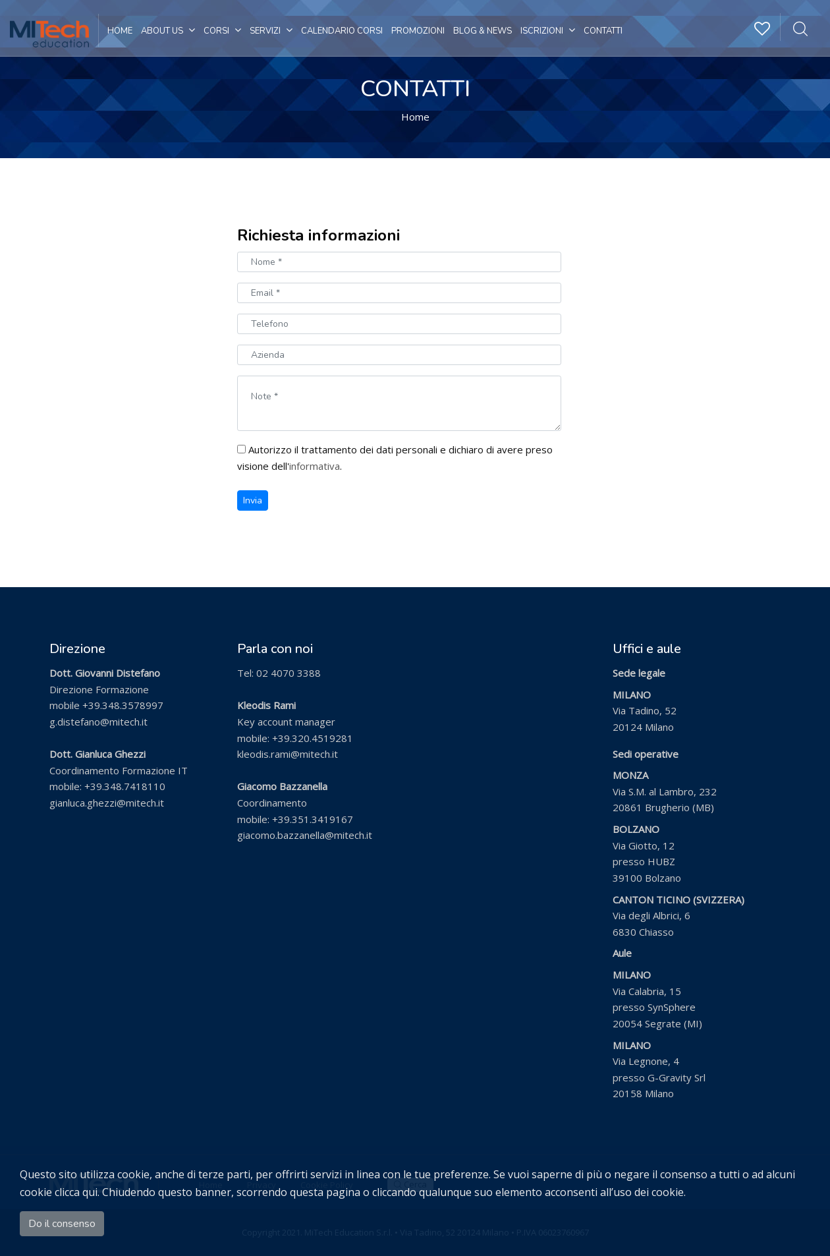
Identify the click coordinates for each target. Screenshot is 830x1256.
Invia (252, 500)
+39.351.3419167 (312, 819)
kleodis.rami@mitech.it (287, 753)
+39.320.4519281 (312, 738)
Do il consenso (62, 1223)
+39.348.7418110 (124, 786)
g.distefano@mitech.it (98, 721)
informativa (314, 465)
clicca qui (76, 1192)
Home (415, 116)
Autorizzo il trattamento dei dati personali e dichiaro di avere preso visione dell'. (395, 457)
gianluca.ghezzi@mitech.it (106, 802)
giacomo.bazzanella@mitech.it (304, 835)
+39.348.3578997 (122, 705)
